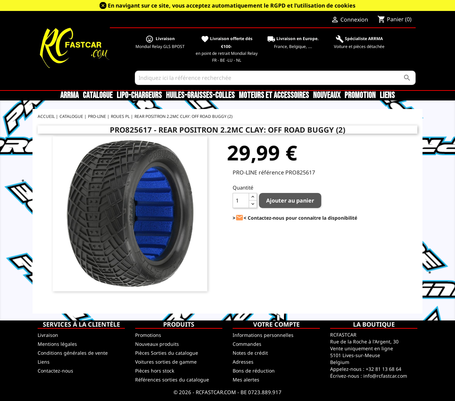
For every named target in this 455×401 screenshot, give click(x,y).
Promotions (148, 335)
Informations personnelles (263, 335)
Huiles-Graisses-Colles (200, 95)
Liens (387, 95)
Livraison (48, 335)
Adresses (243, 362)
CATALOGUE (98, 95)
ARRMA (69, 95)
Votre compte (276, 324)
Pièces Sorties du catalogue (166, 353)
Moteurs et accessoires (274, 95)
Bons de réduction (254, 370)
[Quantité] (241, 200)
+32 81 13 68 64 (383, 369)
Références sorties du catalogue (172, 379)
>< (239, 218)
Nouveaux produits (157, 344)
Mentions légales (57, 344)
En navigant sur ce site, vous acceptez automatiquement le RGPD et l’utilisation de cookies (231, 5)
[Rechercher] (275, 78)
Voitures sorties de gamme (166, 362)
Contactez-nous (55, 370)
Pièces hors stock (154, 370)
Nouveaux (326, 95)
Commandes (247, 344)
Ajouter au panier (290, 200)
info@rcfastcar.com (385, 376)
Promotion (360, 95)
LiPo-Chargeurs (139, 95)
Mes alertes (246, 379)
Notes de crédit (250, 353)
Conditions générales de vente (73, 353)
